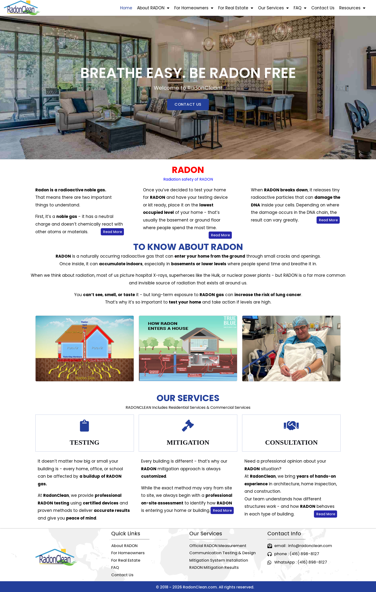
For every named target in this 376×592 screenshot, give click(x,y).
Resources (352, 8)
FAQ (300, 8)
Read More (112, 231)
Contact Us (322, 8)
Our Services (273, 8)
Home (126, 8)
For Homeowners (193, 8)
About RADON (153, 8)
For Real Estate (235, 8)
